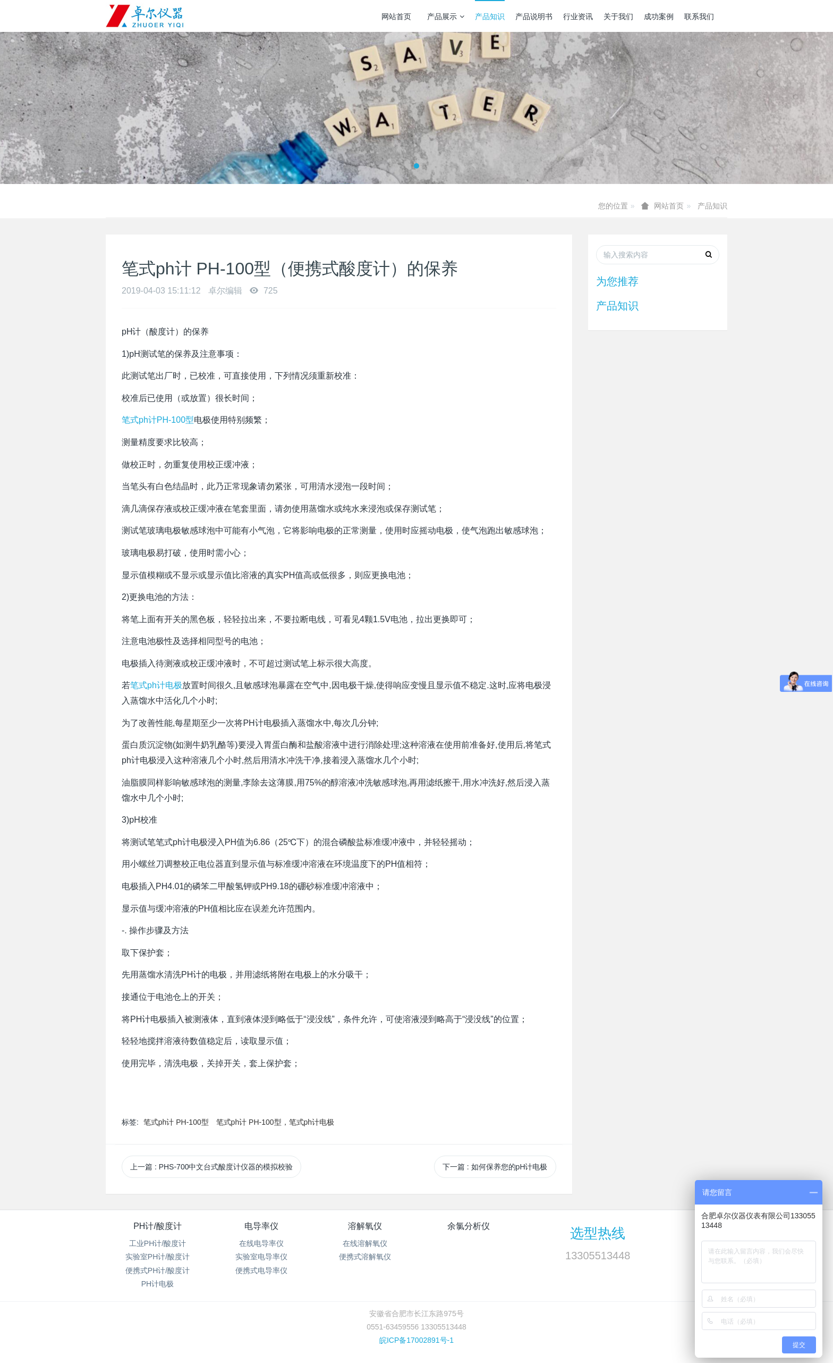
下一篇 (495, 1167)
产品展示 (445, 16)
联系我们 (699, 16)
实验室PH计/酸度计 (157, 1256)
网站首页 (396, 16)
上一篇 (211, 1167)
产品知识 (490, 16)
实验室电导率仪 (261, 1256)
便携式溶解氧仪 (365, 1256)
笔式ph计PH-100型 (158, 419)
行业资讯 (578, 16)
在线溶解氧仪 (365, 1243)
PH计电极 (157, 1284)
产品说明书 (533, 16)
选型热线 (597, 1233)
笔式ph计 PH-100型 (176, 1122)
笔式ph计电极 (156, 685)
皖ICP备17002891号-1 (416, 1340)
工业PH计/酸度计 (157, 1243)
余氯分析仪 (468, 1226)
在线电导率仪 (261, 1243)
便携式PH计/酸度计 (157, 1270)
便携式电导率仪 (261, 1270)
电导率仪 (261, 1226)
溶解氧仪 (365, 1226)
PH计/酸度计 (157, 1226)
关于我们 (618, 16)
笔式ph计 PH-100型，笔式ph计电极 (275, 1122)
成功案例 (659, 16)
